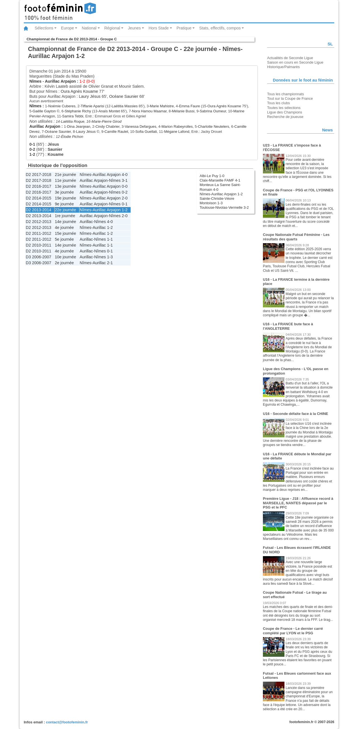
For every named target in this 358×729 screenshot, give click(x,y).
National (89, 28)
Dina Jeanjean (78, 126)
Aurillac (86, 221)
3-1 (125, 180)
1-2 (125, 210)
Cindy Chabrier (108, 126)
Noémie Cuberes (62, 106)
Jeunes (134, 28)
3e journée (64, 192)
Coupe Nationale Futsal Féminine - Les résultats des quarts (296, 237)
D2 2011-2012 (38, 233)
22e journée (65, 210)
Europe (67, 28)
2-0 (125, 198)
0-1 (125, 204)
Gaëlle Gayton (44, 111)
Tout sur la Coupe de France (290, 98)
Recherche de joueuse (285, 117)
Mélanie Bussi (183, 111)
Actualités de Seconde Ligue (290, 58)
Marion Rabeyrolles (177, 126)
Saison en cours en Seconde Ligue (295, 62)
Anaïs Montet (109, 111)
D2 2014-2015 (38, 198)
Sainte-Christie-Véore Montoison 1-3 (217, 200)
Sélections (44, 28)
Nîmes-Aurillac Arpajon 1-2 (221, 194)
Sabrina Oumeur (213, 111)
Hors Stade (159, 28)
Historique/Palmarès (283, 67)
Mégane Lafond (176, 131)
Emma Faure (189, 106)
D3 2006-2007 (38, 257)
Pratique (184, 28)
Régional (112, 28)
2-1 (110, 263)
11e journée (65, 180)
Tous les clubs (278, 103)
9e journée (64, 204)
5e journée (64, 239)
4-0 (125, 174)
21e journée (65, 174)
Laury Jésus (90, 96)
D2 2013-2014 (38, 210)
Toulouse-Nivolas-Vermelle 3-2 (224, 207)
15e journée (65, 233)
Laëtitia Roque (72, 121)
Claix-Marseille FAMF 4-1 (220, 180)
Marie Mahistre (162, 106)
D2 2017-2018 (38, 174)
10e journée (65, 257)
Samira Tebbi (72, 116)
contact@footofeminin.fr (67, 722)
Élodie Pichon (72, 136)
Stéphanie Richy (78, 111)
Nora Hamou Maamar (149, 111)
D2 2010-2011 (38, 245)
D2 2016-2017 (38, 186)
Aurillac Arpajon (60, 81)
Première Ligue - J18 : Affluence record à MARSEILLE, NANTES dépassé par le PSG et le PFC (298, 502)
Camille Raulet (116, 131)
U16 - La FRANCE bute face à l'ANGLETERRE (288, 326)
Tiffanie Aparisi (92, 106)
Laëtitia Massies (125, 106)
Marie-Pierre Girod (107, 121)
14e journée (65, 221)
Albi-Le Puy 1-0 (212, 176)
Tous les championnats (285, 94)
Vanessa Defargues (140, 126)
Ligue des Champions (284, 112)
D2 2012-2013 (38, 221)
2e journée (64, 263)
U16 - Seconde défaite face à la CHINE (295, 414)
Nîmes (35, 81)
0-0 (125, 186)
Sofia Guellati (146, 131)
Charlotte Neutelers (213, 126)
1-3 (110, 257)
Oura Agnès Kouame (79, 91)
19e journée (65, 198)
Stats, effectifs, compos (220, 28)
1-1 (110, 239)
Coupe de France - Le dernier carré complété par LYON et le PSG (293, 630)
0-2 (125, 192)
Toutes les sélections (284, 108)
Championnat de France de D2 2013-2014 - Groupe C (72, 39)
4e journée (64, 227)
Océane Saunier (123, 96)
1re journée (65, 215)
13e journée (65, 186)
